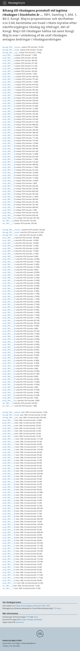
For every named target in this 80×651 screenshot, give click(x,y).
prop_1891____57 (9, 197)
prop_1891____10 (9, 74)
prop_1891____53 (9, 186)
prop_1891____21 (9, 100)
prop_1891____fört (9, 218)
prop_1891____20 (9, 98)
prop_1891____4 (8, 58)
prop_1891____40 (9, 151)
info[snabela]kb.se (28, 643)
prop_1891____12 (9, 76)
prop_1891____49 (9, 175)
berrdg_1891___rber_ (10, 52)
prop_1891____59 (9, 202)
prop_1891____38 (9, 146)
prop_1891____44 (9, 162)
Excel (36, 617)
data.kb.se (20, 622)
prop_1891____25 (9, 111)
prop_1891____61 (9, 207)
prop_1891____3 (8, 55)
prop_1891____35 (9, 138)
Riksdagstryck (14, 3)
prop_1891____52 (9, 183)
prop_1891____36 (9, 140)
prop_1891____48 (9, 172)
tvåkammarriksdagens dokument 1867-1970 (32, 606)
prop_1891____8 (8, 68)
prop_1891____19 (9, 95)
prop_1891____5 (8, 60)
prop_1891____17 (9, 90)
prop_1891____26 (9, 114)
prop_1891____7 (8, 66)
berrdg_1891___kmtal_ (11, 50)
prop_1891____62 (9, 210)
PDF (28, 617)
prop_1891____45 (9, 164)
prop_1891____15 (9, 84)
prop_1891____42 (9, 156)
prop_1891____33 (9, 132)
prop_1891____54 (9, 188)
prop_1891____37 (9, 143)
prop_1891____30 (9, 124)
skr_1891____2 (7, 221)
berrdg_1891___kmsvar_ (11, 47)
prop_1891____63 (9, 212)
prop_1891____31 (9, 127)
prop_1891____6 (8, 63)
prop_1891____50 (9, 178)
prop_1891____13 (9, 79)
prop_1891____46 (9, 167)
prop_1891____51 (9, 180)
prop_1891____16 (9, 87)
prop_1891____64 (9, 215)
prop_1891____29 (9, 122)
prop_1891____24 (9, 108)
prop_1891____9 (8, 71)
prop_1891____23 (9, 106)
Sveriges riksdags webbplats (31, 619)
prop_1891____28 (9, 119)
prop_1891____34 (9, 135)
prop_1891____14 (9, 82)
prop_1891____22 (9, 103)
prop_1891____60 (9, 204)
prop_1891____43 (9, 159)
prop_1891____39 (9, 148)
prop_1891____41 (9, 154)
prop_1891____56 (9, 194)
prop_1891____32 (9, 130)
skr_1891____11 (8, 223)
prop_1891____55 (9, 191)
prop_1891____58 (9, 199)
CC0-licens (57, 608)
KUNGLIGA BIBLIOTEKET (12, 640)
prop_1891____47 (9, 170)
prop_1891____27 (9, 116)
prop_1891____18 (9, 92)
